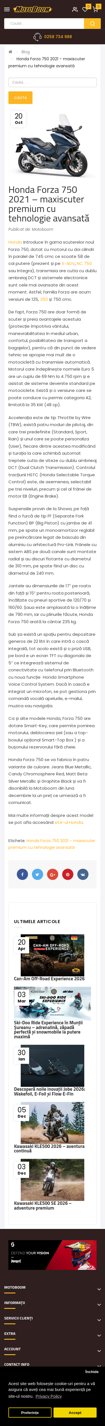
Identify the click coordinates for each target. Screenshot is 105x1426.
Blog (26, 52)
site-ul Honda (69, 822)
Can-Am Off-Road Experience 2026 (49, 978)
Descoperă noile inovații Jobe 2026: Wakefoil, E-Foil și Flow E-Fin (49, 1091)
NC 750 (84, 263)
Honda (15, 242)
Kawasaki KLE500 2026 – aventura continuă (49, 1149)
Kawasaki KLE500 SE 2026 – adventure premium (43, 1205)
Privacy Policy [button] (49, 1396)
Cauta (20, 97)
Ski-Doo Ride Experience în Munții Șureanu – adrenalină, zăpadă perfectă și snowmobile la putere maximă (48, 1029)
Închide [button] (92, 1372)
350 (44, 299)
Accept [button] (75, 1413)
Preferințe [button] (30, 1413)
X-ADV (68, 263)
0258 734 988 (58, 37)
